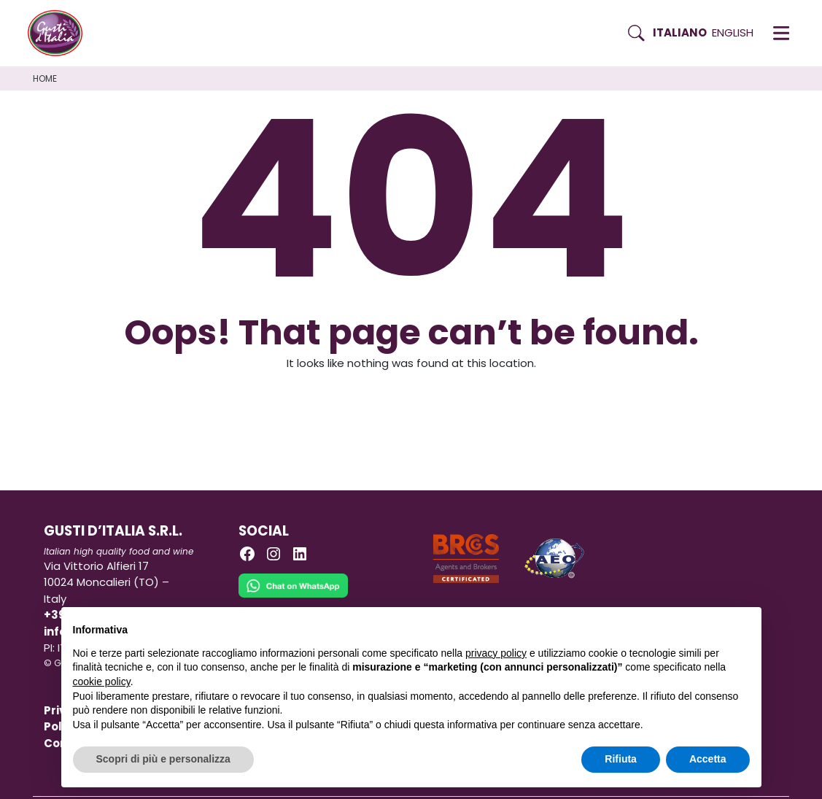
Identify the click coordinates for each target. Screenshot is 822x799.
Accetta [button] (707, 759)
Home (45, 78)
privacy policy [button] (496, 653)
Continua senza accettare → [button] (682, 625)
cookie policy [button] (102, 681)
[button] (781, 33)
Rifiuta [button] (621, 759)
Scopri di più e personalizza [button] (163, 759)
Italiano (680, 32)
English (732, 32)
